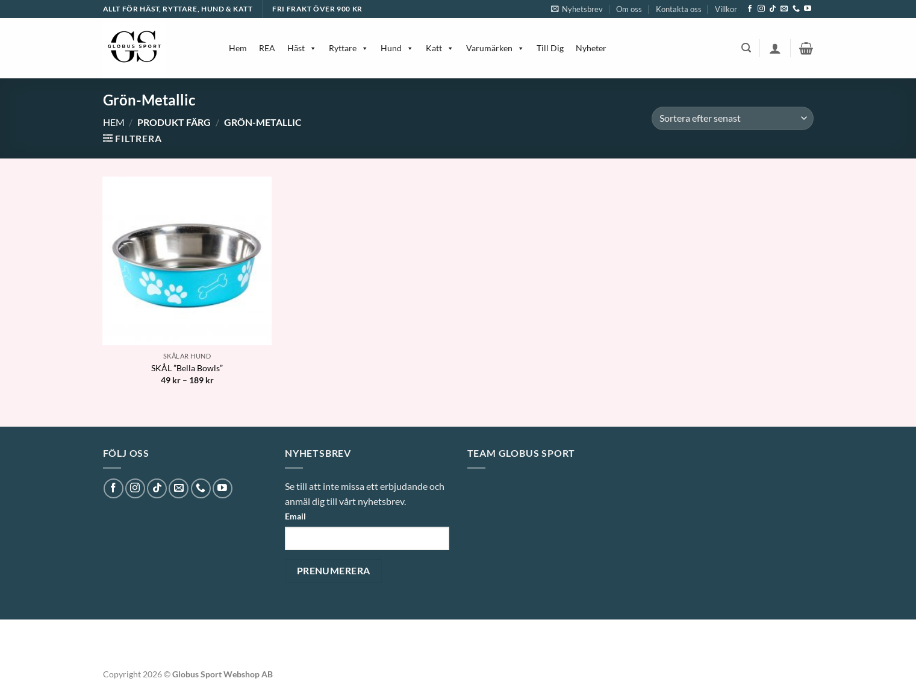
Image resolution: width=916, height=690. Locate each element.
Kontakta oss (679, 9)
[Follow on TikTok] (772, 9)
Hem (238, 48)
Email (295, 516)
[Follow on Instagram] (761, 9)
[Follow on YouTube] (807, 9)
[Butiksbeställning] (732, 118)
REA (267, 48)
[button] (577, 9)
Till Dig (550, 48)
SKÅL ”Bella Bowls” (187, 368)
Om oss (629, 9)
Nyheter (591, 48)
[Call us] (796, 9)
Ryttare (349, 48)
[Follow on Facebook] (749, 9)
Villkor (726, 9)
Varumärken (495, 48)
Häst (302, 48)
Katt (440, 48)
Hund (397, 48)
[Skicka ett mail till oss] (784, 9)
